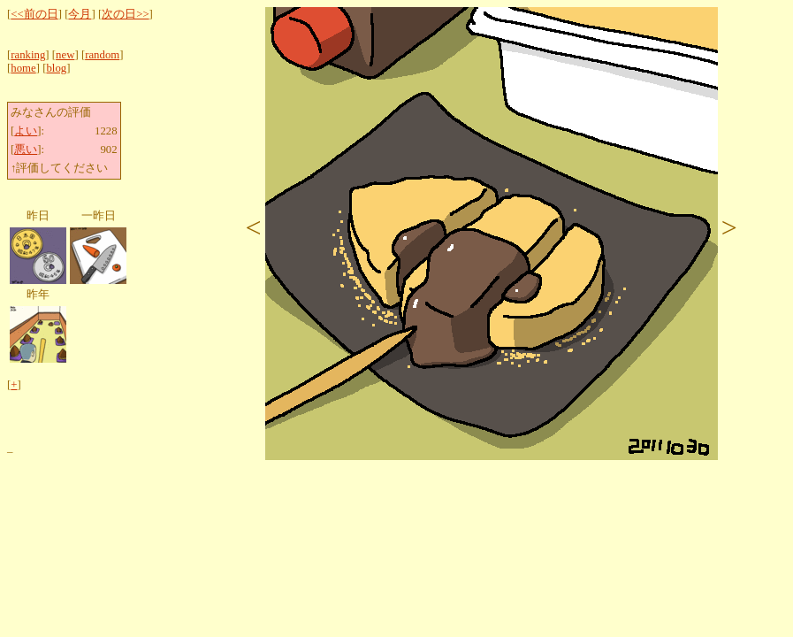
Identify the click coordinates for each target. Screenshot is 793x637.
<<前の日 (34, 14)
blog (56, 68)
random (102, 55)
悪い (25, 149)
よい (25, 131)
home (23, 68)
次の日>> (125, 14)
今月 (79, 14)
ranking (28, 55)
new (65, 55)
